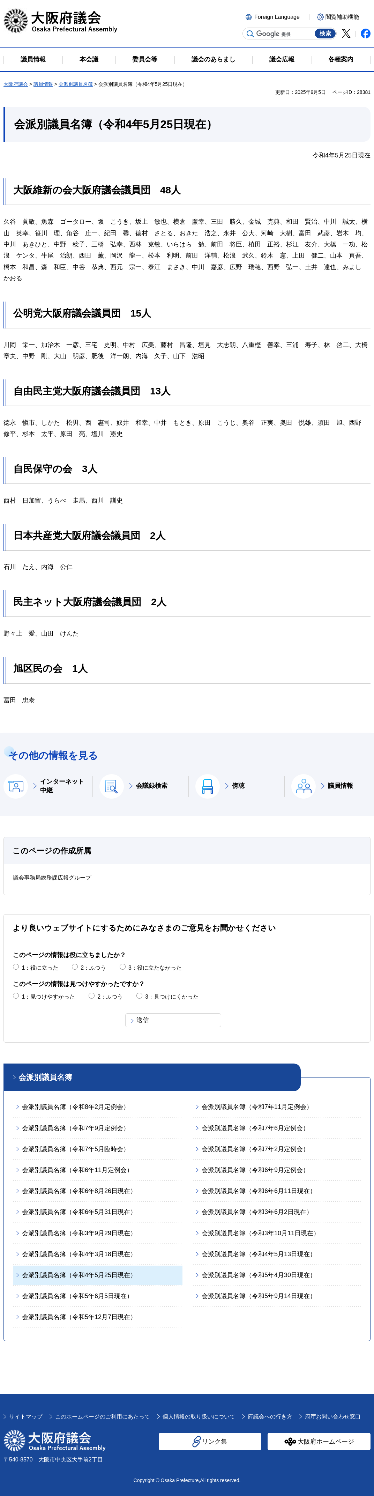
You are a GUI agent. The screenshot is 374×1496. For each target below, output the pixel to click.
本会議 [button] (89, 59)
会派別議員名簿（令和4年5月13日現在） (259, 1254)
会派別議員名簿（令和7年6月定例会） (255, 1128)
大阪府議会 (15, 84)
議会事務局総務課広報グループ (52, 878)
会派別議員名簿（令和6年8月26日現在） (79, 1190)
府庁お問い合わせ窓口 (333, 1417)
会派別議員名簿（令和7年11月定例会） (257, 1106)
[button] (276, 16)
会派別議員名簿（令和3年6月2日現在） (257, 1211)
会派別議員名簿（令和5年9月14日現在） (259, 1296)
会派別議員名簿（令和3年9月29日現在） (79, 1233)
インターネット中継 (62, 786)
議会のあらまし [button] (213, 59)
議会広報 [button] (281, 59)
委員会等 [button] (144, 59)
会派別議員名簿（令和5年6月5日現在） (77, 1296)
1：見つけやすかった (48, 997)
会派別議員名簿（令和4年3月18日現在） (79, 1254)
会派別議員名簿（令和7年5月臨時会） (75, 1149)
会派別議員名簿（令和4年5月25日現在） (79, 1275)
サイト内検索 (250, 33)
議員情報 (43, 84)
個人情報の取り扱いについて (199, 1417)
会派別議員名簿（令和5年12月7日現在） (79, 1316)
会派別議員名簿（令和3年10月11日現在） (261, 1233)
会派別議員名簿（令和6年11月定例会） (77, 1170)
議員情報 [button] (33, 59)
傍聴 (238, 785)
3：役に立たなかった (155, 968)
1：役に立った (40, 968)
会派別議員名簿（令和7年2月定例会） (255, 1149)
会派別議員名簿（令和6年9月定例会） (255, 1170)
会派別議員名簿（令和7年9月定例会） (75, 1128)
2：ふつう (93, 968)
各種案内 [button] (340, 59)
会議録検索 (151, 785)
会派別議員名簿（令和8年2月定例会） (75, 1106)
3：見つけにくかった (172, 997)
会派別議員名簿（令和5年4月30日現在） (259, 1275)
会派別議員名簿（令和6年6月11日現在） (259, 1190)
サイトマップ (26, 1417)
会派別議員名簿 (76, 84)
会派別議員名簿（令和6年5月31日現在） (79, 1211)
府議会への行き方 (270, 1417)
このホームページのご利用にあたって (102, 1417)
